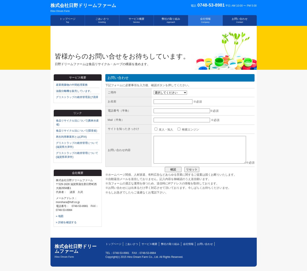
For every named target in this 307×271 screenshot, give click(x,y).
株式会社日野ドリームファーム (83, 7)
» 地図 (59, 216)
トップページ (67, 20)
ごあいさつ (102, 20)
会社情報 (205, 20)
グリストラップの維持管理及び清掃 (77, 97)
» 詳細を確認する (66, 222)
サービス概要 (136, 20)
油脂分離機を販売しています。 (74, 91)
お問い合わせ (240, 20)
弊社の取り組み (171, 20)
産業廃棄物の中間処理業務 (72, 84)
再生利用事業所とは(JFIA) (71, 136)
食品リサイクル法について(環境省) (76, 130)
